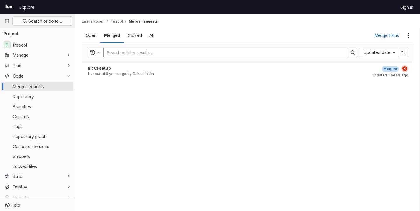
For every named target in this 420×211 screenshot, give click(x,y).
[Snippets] (37, 156)
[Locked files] (37, 166)
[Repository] (37, 96)
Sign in (406, 7)
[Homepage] (9, 7)
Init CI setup (99, 68)
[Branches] (37, 106)
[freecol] (37, 45)
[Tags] (37, 126)
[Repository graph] (37, 136)
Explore (27, 7)
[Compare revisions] (37, 146)
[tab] (91, 35)
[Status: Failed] (404, 68)
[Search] (223, 52)
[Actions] (408, 35)
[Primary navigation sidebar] (7, 21)
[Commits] (37, 116)
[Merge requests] (37, 86)
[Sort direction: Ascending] (403, 52)
